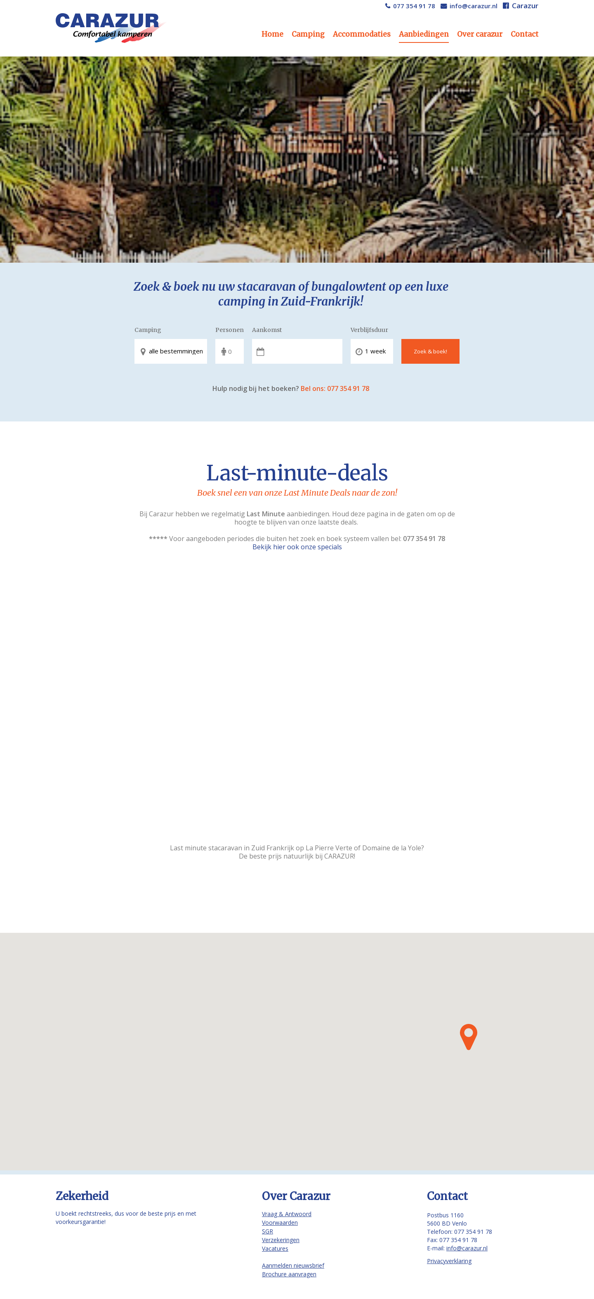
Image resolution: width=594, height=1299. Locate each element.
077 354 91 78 (414, 6)
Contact (524, 34)
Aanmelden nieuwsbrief (293, 1265)
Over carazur (479, 34)
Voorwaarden (280, 1222)
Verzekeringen (280, 1240)
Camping (308, 34)
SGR (267, 1231)
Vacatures (275, 1248)
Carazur (525, 5)
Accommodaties (362, 34)
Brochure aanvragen (289, 1274)
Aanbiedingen (424, 34)
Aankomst (267, 330)
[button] (468, 1037)
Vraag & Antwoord (286, 1214)
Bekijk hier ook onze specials (297, 546)
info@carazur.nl (473, 6)
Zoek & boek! (430, 351)
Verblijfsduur (369, 330)
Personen (229, 330)
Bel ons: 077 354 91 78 (335, 388)
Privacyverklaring (449, 1261)
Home (272, 34)
